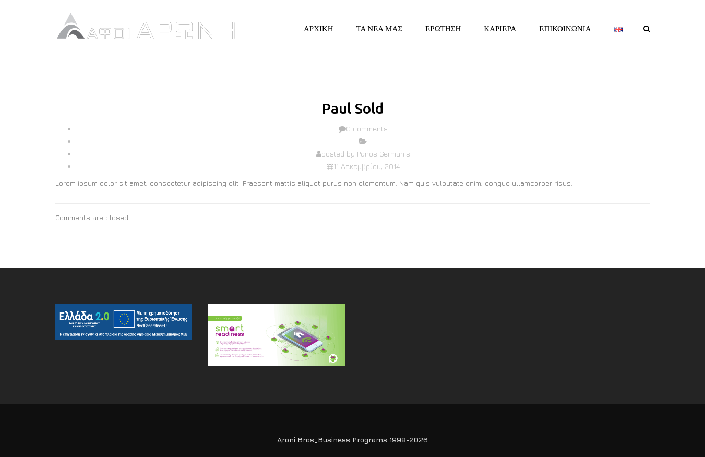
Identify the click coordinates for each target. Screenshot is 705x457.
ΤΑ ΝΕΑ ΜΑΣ (379, 29)
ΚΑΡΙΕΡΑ (500, 29)
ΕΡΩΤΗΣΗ (443, 29)
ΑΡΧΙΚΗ (318, 29)
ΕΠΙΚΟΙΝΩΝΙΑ (565, 29)
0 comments (367, 128)
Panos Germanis (383, 153)
